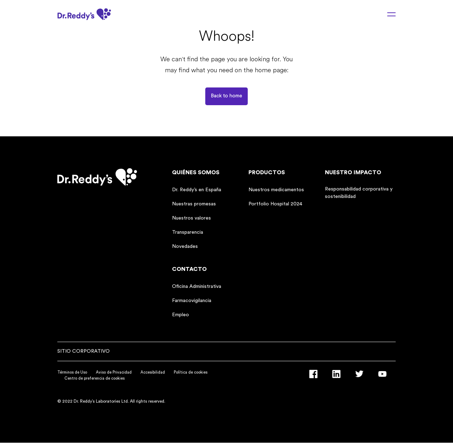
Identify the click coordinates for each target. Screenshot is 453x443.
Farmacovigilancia (191, 300)
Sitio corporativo (83, 351)
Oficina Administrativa (196, 286)
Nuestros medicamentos (276, 189)
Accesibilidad (153, 372)
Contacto (189, 269)
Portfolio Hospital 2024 (275, 203)
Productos (266, 172)
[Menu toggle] (387, 14)
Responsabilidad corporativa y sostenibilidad (358, 193)
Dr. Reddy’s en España (196, 189)
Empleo (180, 314)
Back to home (226, 96)
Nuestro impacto (353, 172)
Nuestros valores (191, 218)
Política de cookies (190, 372)
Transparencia (187, 232)
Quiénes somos (195, 172)
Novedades (185, 246)
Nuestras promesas (194, 203)
